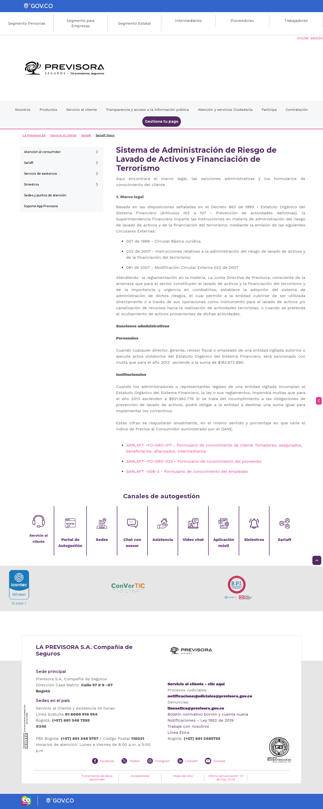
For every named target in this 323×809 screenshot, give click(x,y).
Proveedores (242, 20)
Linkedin (191, 761)
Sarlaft (29, 163)
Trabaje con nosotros (188, 726)
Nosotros (23, 110)
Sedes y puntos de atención (45, 195)
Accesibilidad (140, 776)
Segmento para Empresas (80, 23)
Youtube (219, 761)
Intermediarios (188, 20)
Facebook (107, 761)
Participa (269, 110)
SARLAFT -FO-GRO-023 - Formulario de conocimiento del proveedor (194, 461)
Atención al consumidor (42, 152)
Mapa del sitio (183, 776)
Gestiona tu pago (161, 121)
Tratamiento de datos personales (97, 777)
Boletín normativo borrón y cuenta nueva (208, 714)
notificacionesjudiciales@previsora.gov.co (210, 696)
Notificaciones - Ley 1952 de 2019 (201, 720)
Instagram (162, 761)
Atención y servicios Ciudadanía (225, 110)
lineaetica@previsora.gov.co (196, 708)
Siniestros (31, 184)
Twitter (134, 761)
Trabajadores (296, 20)
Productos (48, 110)
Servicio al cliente (81, 110)
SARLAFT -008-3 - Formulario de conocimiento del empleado (187, 471)
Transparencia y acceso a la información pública (147, 110)
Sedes (102, 539)
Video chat (193, 539)
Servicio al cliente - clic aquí (196, 684)
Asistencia (162, 539)
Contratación (297, 110)
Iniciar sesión (310, 38)
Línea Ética (178, 732)
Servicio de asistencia (40, 173)
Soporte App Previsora (41, 206)
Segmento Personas (26, 23)
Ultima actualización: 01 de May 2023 (225, 777)
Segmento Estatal (134, 23)
